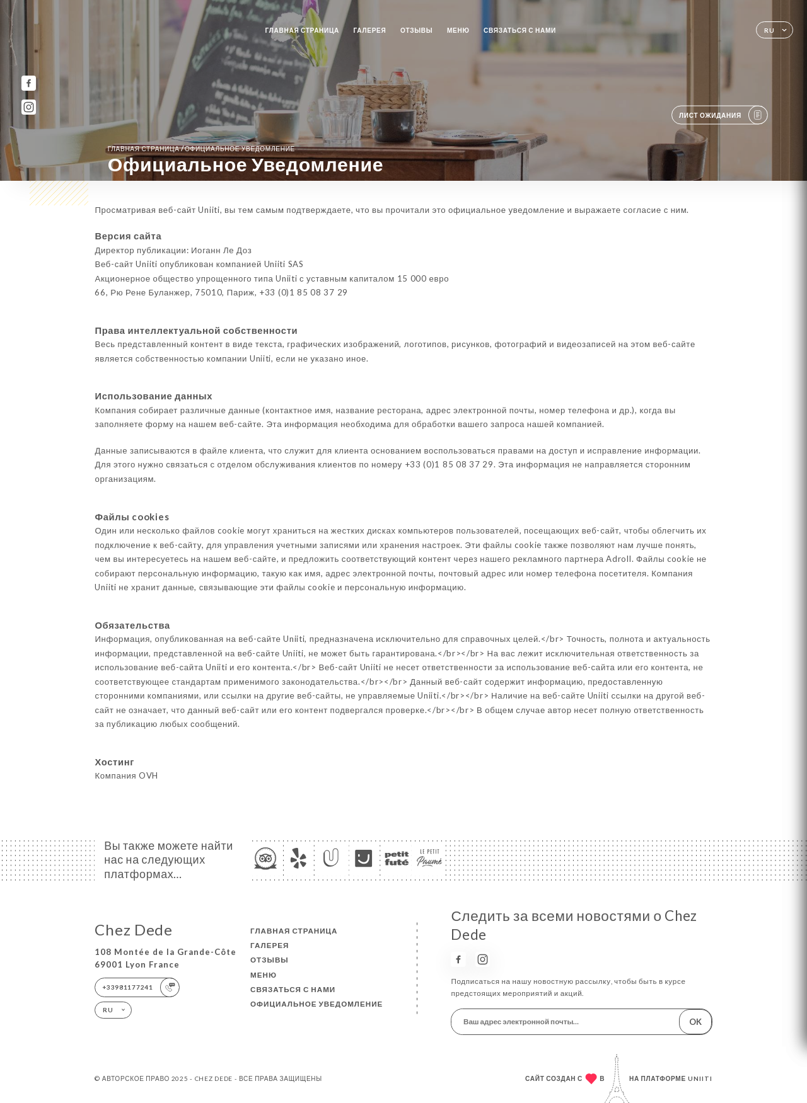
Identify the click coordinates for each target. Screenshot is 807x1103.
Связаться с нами (520, 30)
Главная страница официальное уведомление (201, 148)
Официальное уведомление (316, 1004)
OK (695, 1022)
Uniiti (700, 1078)
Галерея (370, 30)
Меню (458, 30)
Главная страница (302, 30)
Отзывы (416, 30)
